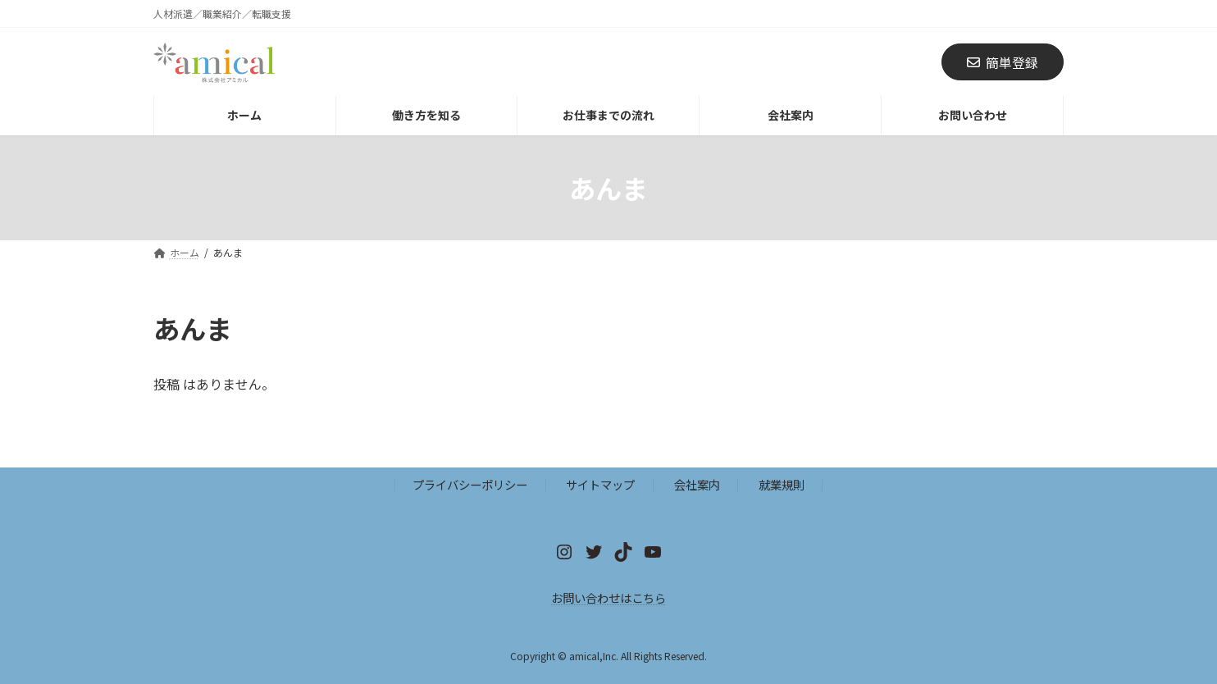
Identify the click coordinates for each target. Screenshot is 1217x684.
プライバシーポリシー (470, 484)
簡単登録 (1002, 62)
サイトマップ (600, 484)
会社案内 (697, 484)
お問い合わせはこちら (608, 597)
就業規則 (781, 484)
